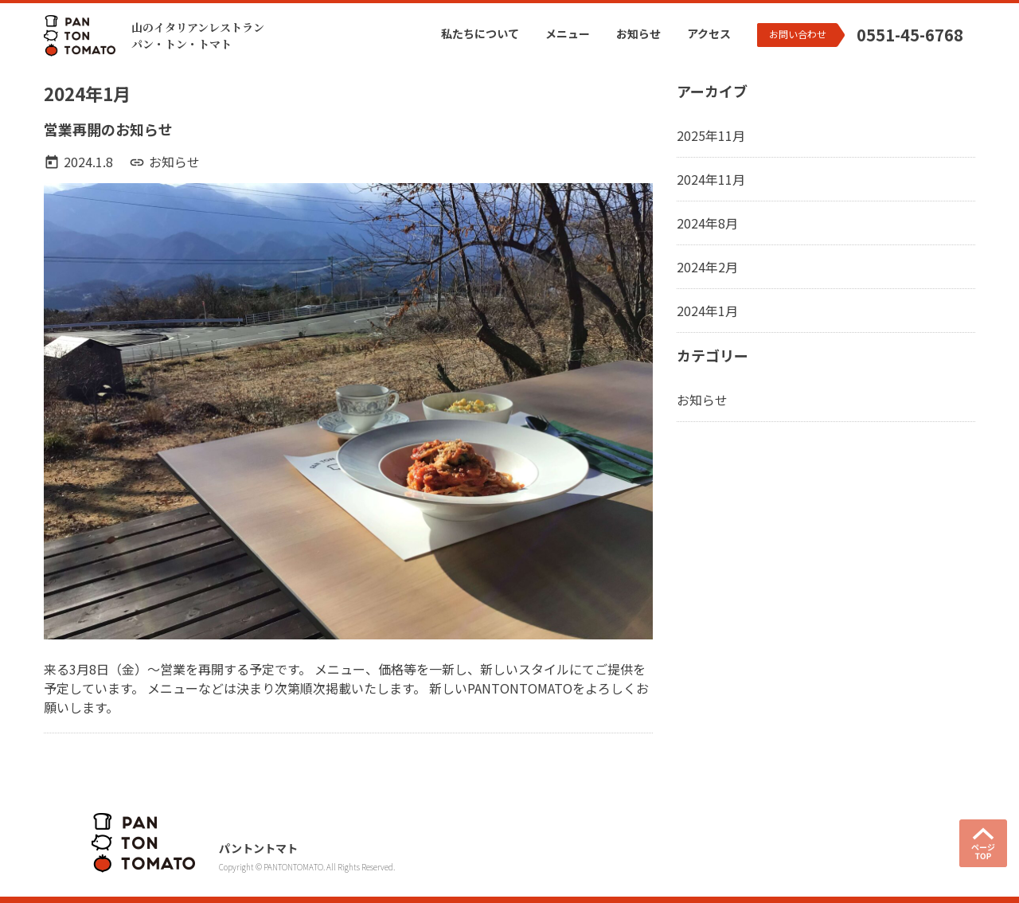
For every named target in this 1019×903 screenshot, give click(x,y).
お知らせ (638, 33)
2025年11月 (711, 135)
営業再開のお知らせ (108, 129)
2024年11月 (711, 179)
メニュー (567, 33)
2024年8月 (707, 223)
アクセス (709, 33)
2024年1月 (707, 310)
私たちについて (480, 33)
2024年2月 (707, 266)
